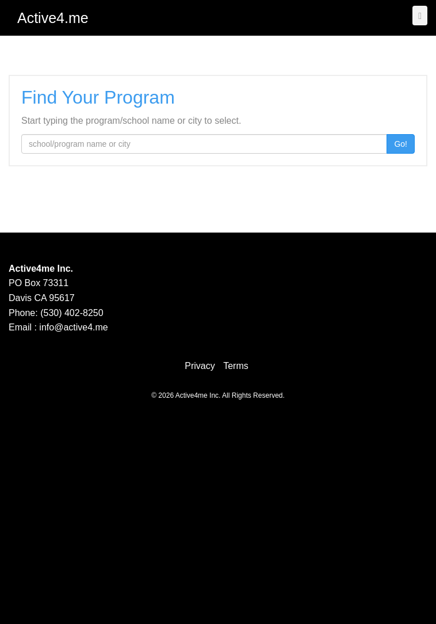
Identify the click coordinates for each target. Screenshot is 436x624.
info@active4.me (73, 327)
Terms (235, 366)
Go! (400, 144)
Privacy (200, 366)
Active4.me (53, 18)
